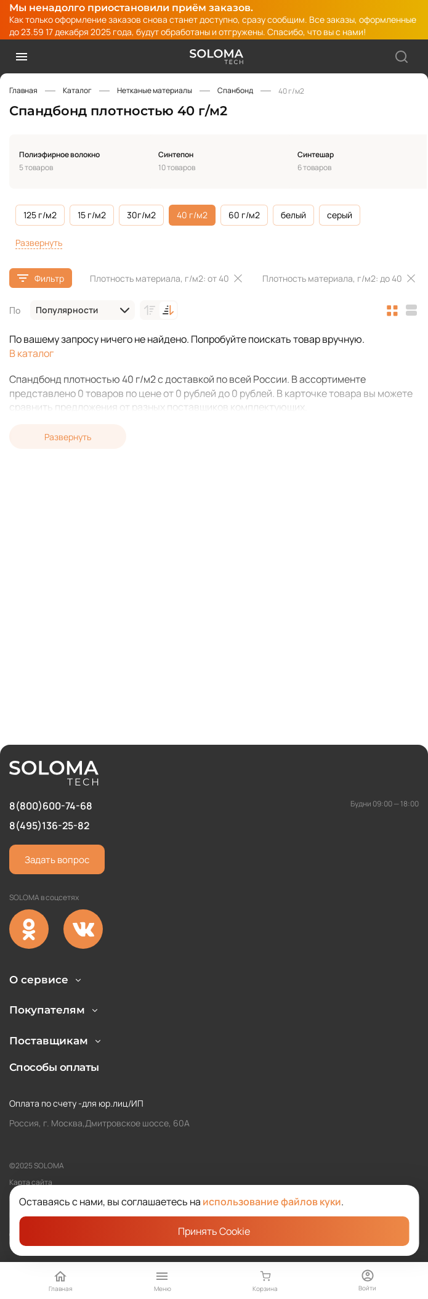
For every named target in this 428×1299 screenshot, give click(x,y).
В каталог (31, 353)
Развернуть (38, 242)
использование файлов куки (272, 1201)
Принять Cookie (214, 1231)
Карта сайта (30, 1182)
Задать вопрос (57, 793)
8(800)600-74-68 (50, 738)
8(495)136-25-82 (49, 759)
